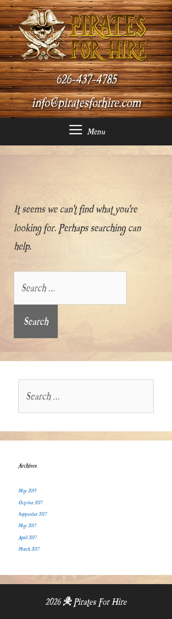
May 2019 (27, 491)
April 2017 (27, 537)
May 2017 (27, 526)
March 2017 (28, 549)
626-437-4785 (86, 79)
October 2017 (30, 503)
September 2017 (32, 514)
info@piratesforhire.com (86, 102)
